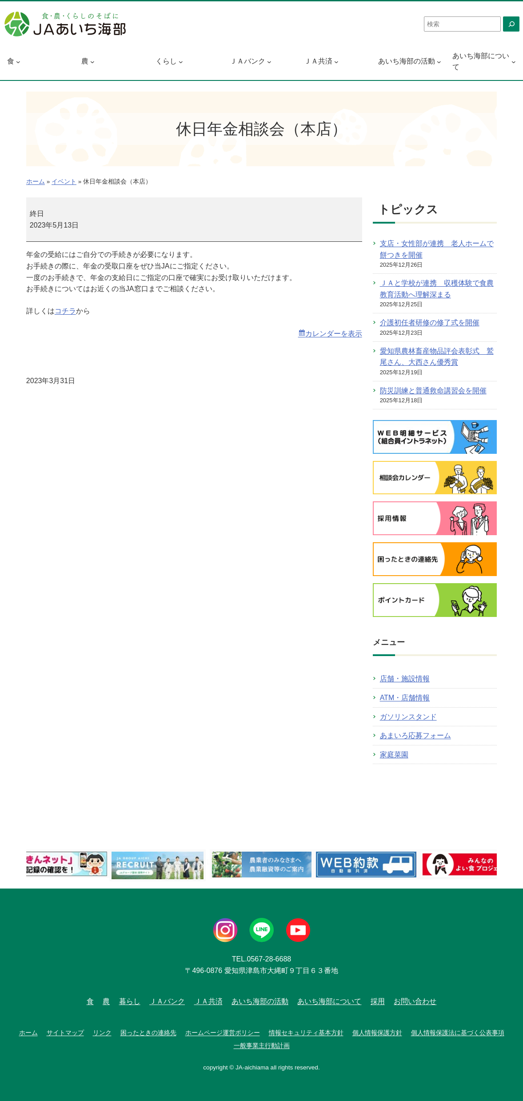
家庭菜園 (394, 754)
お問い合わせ (415, 1001)
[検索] (511, 24)
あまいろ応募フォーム (415, 735)
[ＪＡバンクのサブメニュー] (269, 61)
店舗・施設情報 (405, 678)
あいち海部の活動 (406, 61)
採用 (378, 1001)
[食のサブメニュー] (18, 61)
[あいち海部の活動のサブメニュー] (439, 61)
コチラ (65, 311)
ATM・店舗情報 (405, 697)
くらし (166, 61)
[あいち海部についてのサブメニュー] (513, 61)
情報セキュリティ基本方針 (306, 1032)
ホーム (35, 181)
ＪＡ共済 (318, 61)
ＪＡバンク (247, 61)
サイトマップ (65, 1032)
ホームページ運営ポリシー (222, 1032)
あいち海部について (480, 61)
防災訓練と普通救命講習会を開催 (433, 390)
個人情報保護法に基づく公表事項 (457, 1032)
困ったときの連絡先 (148, 1032)
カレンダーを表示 (333, 333)
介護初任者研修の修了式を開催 (429, 322)
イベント (64, 181)
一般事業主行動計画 (262, 1045)
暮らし (129, 1001)
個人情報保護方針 (377, 1032)
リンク (102, 1032)
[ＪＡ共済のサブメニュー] (336, 61)
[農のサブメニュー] (92, 61)
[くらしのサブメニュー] (181, 61)
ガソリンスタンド (408, 717)
